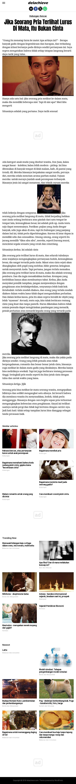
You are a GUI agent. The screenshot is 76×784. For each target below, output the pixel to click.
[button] (3, 3)
